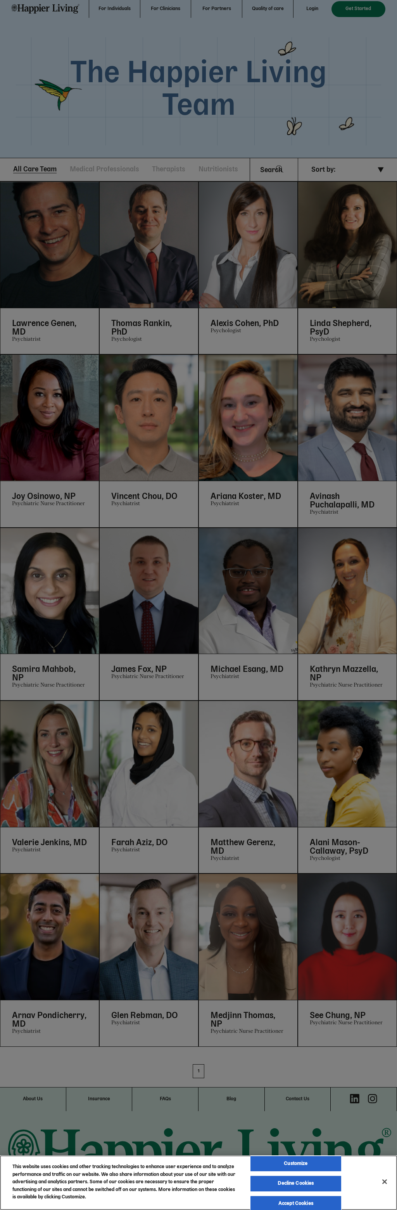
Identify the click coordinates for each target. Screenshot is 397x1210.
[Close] (384, 1181)
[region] (198, 1182)
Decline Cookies (296, 1183)
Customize (295, 1164)
